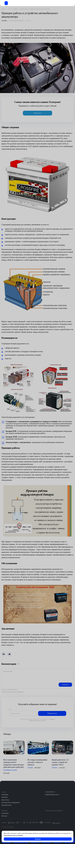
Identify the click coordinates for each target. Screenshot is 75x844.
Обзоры (4, 20)
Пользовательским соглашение (13, 835)
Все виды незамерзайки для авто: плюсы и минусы (37, 762)
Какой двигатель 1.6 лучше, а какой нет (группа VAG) (60, 762)
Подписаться (37, 113)
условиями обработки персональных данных (41, 719)
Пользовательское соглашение (54, 810)
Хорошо (38, 839)
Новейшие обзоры (10, 770)
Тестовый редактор (16, 20)
